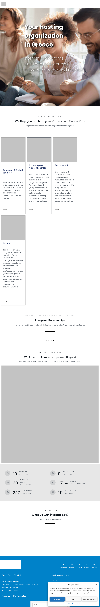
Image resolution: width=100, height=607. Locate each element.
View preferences (89, 599)
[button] (96, 585)
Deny (73, 599)
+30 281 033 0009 (13, 581)
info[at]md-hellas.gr (12, 587)
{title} (78, 603)
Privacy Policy (72, 603)
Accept (57, 599)
